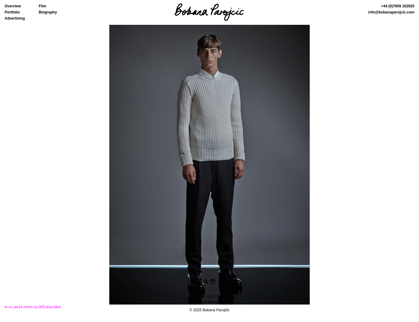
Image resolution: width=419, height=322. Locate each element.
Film (42, 6)
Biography (48, 12)
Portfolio (12, 12)
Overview (13, 6)
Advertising (15, 18)
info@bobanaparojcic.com (391, 12)
